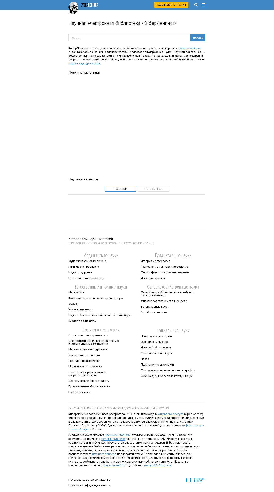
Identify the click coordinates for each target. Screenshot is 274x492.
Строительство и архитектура (88, 335)
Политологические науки (157, 364)
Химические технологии (84, 355)
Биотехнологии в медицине (86, 278)
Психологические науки (156, 336)
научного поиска (103, 454)
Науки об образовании (156, 347)
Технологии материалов (84, 361)
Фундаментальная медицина (87, 261)
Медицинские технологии (85, 366)
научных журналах (113, 438)
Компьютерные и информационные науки (95, 298)
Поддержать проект (171, 4)
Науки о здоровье (80, 272)
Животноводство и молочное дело (164, 301)
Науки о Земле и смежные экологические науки (99, 315)
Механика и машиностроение (87, 349)
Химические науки (80, 309)
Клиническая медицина (83, 266)
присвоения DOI (113, 465)
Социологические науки (156, 353)
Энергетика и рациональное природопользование (87, 374)
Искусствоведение (153, 278)
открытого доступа (170, 414)
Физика (73, 304)
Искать (198, 37)
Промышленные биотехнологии (89, 386)
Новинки (120, 188)
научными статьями (117, 435)
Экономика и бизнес (154, 342)
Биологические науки (82, 321)
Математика (76, 292)
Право (145, 359)
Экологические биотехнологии (89, 380)
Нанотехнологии (79, 392)
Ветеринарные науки (154, 306)
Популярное (153, 188)
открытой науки (190, 48)
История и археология (155, 261)
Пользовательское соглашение (89, 479)
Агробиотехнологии (154, 312)
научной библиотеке (157, 465)
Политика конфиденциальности (89, 485)
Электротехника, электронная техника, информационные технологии (94, 342)
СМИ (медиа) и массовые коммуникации (167, 376)
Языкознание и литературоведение (164, 266)
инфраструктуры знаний (84, 63)
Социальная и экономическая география (168, 370)
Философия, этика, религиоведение (165, 272)
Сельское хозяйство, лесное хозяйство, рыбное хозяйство (167, 294)
